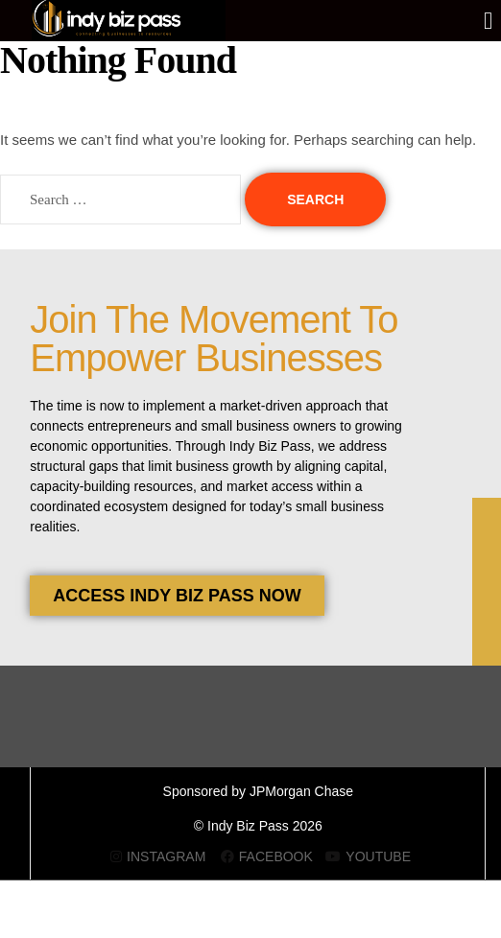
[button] (488, 20)
